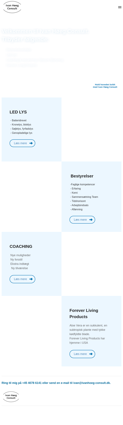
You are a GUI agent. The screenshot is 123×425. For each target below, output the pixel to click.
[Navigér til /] (16, 7)
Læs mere (20, 143)
